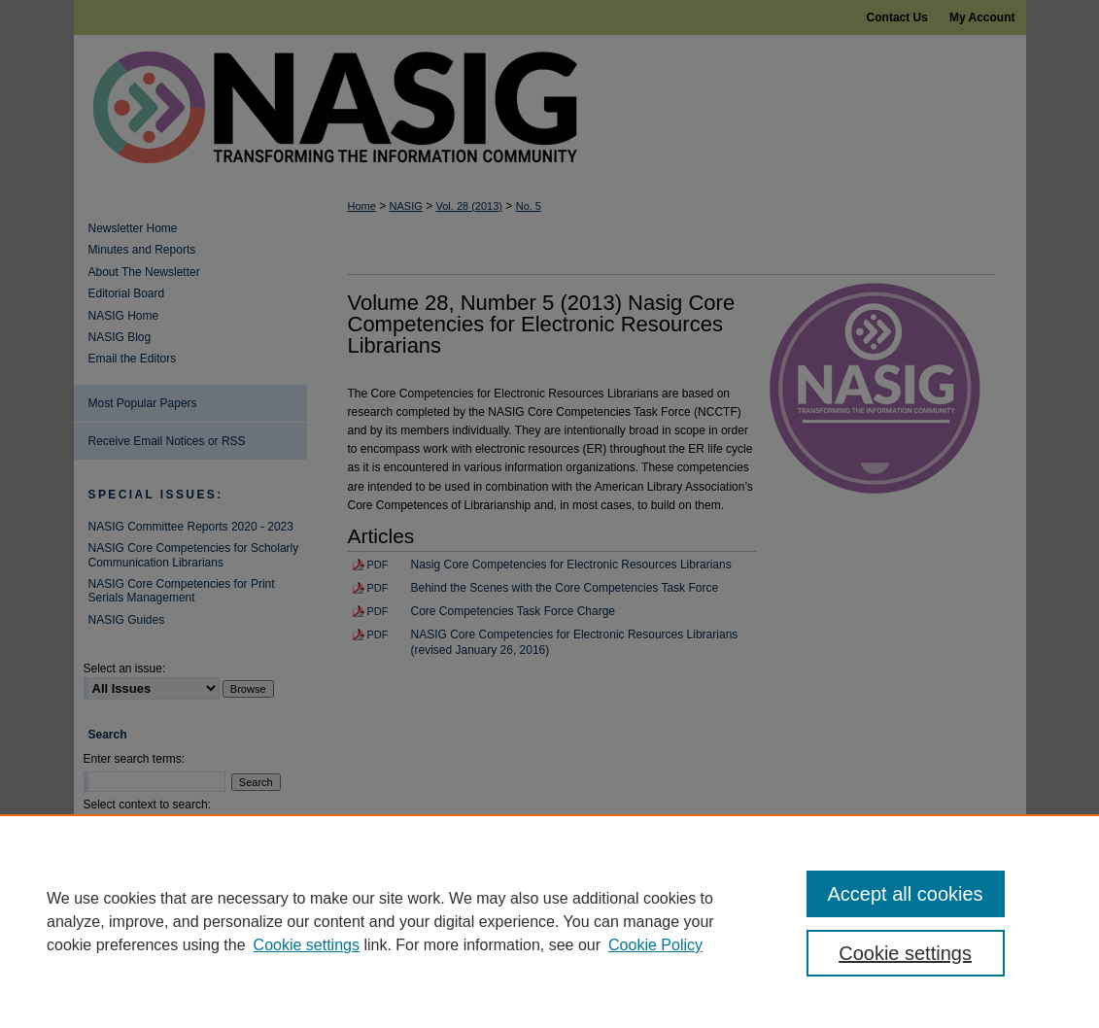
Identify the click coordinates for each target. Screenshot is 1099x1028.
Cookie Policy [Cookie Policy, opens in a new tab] (655, 945)
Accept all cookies (905, 894)
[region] (549, 921)
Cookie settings (307, 945)
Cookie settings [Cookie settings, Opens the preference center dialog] (905, 953)
